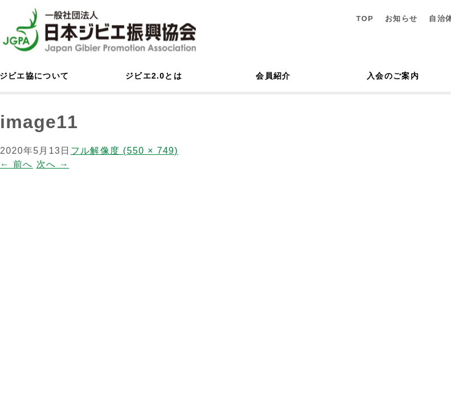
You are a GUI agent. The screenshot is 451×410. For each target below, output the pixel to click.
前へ (16, 164)
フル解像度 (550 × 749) (124, 150)
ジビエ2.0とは (153, 75)
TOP (365, 18)
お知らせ (401, 18)
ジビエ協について (34, 75)
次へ (52, 164)
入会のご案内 (393, 75)
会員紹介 (273, 75)
